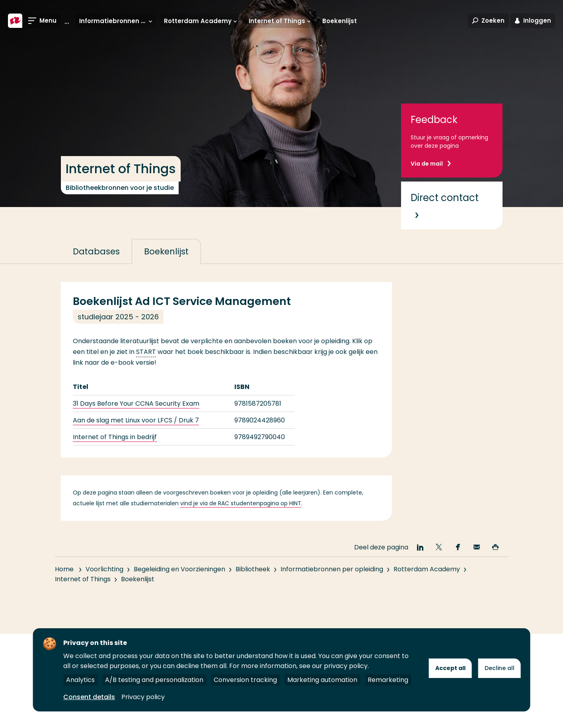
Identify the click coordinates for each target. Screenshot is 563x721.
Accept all (450, 668)
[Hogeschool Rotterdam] (15, 21)
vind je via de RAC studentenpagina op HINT (240, 514)
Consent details (89, 696)
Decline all (499, 668)
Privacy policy (143, 696)
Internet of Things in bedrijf (115, 437)
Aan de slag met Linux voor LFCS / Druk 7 (136, 420)
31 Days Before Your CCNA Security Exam (136, 403)
